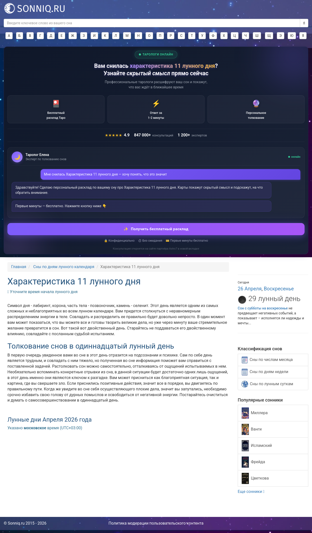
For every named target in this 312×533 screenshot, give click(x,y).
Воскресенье (279, 292)
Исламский (257, 449)
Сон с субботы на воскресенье (263, 311)
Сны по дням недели (265, 375)
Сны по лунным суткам (267, 387)
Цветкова (255, 481)
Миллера (255, 416)
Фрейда (253, 465)
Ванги (252, 432)
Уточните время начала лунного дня (42, 294)
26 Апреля (249, 292)
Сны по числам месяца (267, 362)
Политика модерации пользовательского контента (156, 526)
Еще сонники (251, 494)
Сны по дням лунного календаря (63, 270)
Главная (18, 270)
